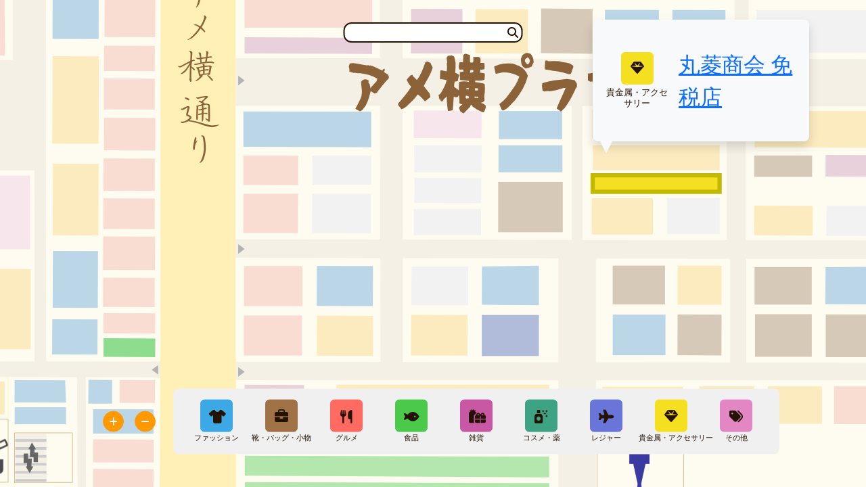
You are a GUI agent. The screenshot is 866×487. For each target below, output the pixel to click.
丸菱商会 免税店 (735, 80)
